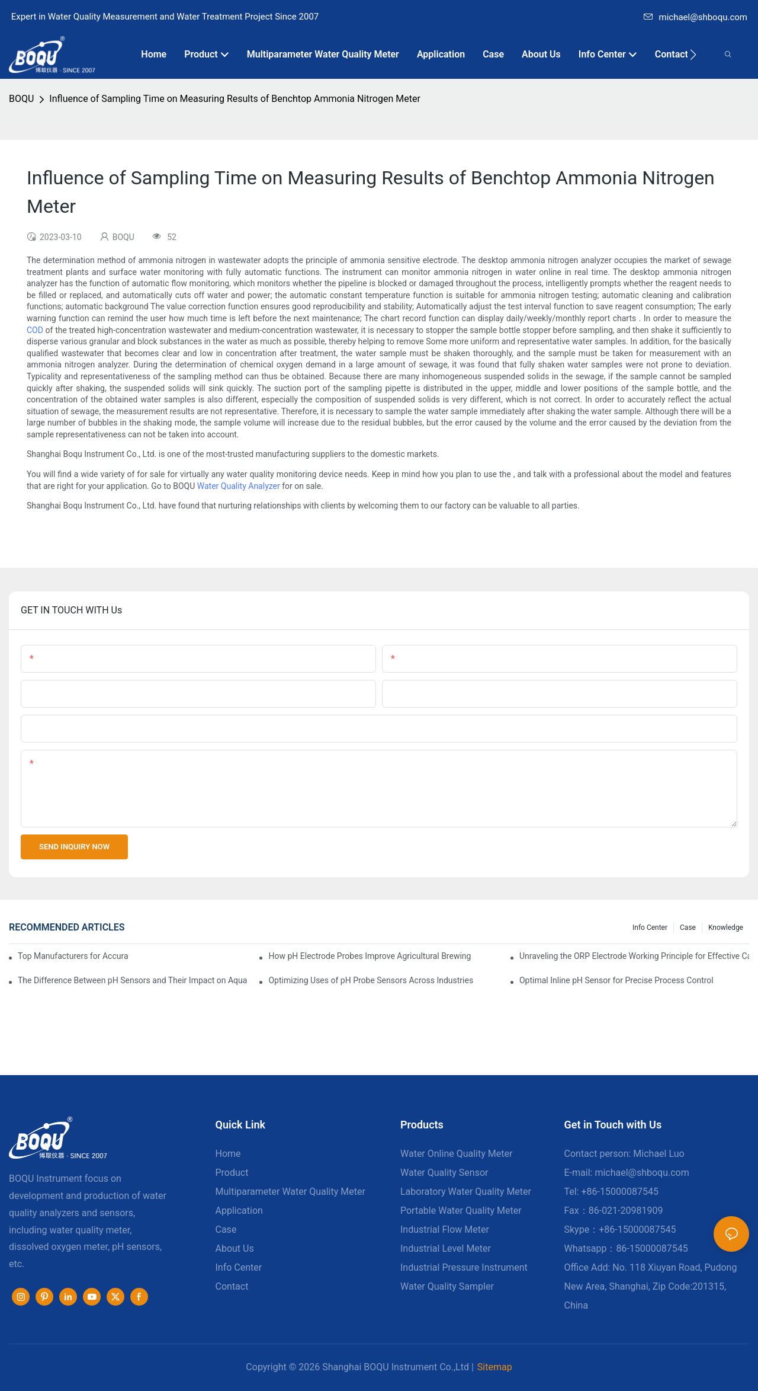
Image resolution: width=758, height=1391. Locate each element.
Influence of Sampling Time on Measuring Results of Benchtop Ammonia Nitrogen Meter (234, 98)
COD (35, 330)
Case (688, 927)
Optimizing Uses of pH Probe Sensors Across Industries (370, 980)
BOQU (21, 98)
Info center (649, 927)
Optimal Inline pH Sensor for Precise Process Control (616, 980)
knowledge (725, 927)
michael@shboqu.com (695, 17)
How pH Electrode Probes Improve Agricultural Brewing (369, 956)
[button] (693, 54)
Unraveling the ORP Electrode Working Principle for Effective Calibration (634, 956)
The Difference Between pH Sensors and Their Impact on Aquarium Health (133, 980)
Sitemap (494, 1367)
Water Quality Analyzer (238, 486)
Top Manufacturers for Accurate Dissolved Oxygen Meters (73, 956)
